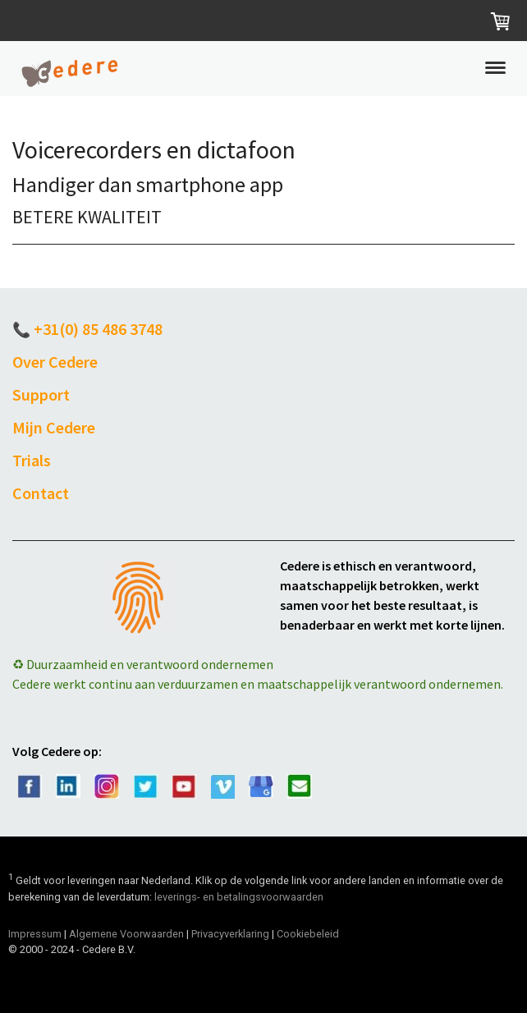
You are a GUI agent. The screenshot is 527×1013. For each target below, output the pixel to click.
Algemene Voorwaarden (126, 934)
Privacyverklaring (230, 934)
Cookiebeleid (308, 934)
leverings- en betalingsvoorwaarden (238, 897)
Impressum (35, 934)
